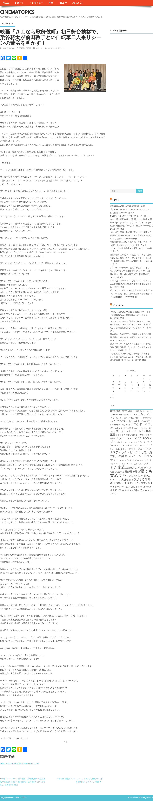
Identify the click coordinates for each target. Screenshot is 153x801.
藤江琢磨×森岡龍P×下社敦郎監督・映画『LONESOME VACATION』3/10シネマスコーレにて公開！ (130, 209)
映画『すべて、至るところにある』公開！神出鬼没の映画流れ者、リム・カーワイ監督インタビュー (130, 347)
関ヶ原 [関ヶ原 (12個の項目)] (138, 490)
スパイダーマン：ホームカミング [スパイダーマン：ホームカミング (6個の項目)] (127, 442)
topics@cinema (8, 48)
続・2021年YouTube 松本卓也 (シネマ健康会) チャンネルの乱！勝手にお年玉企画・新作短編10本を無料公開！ (131, 293)
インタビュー (36, 2)
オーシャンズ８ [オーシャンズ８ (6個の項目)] (126, 428)
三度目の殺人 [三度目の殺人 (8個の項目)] (131, 467)
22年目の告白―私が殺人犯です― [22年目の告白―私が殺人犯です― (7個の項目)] (123, 411)
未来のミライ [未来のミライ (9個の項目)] (134, 483)
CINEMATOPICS (17, 12)
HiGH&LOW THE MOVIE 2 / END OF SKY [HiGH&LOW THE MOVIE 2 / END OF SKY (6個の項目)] (126, 414)
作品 (51, 2)
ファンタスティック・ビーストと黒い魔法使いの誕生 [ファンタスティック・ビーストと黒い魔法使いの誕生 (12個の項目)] (131, 452)
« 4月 (112, 397)
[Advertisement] (131, 109)
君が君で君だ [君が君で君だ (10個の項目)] (132, 471)
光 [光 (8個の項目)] (123, 471)
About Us (77, 2)
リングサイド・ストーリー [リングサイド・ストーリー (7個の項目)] (120, 464)
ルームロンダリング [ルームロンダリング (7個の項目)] (138, 464)
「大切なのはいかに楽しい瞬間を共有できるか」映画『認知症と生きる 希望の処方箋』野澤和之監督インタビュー (130, 356)
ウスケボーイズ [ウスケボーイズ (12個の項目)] (140, 424)
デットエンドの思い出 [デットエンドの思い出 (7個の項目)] (127, 445)
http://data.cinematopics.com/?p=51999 (19, 763)
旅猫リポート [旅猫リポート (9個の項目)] (120, 483)
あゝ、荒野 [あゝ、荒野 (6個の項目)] (123, 418)
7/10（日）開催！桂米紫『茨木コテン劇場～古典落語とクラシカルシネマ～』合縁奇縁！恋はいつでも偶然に (130, 235)
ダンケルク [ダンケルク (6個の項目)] (143, 442)
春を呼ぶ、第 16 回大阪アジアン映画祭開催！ (130, 274)
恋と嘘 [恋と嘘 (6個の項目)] (131, 480)
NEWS (6, 2)
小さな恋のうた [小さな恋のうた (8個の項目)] (134, 476)
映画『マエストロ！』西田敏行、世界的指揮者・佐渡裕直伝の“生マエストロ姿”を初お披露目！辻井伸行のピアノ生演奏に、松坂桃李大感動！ (22, 781)
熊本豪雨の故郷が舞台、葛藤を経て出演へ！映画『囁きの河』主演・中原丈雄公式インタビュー (130, 337)
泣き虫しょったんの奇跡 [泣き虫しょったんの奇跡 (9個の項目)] (138, 486)
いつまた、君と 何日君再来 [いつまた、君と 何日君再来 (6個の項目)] (138, 418)
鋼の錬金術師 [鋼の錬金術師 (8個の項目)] (128, 490)
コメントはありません (55, 48)
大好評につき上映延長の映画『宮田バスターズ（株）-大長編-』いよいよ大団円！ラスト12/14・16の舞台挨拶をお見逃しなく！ (130, 245)
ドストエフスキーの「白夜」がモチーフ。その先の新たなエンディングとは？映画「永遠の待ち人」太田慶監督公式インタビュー (130, 324)
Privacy (63, 2)
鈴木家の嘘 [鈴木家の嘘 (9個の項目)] (115, 490)
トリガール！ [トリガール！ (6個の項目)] (140, 445)
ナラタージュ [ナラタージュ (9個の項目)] (135, 448)
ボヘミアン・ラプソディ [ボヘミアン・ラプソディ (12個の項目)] (131, 458)
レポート (19, 2)
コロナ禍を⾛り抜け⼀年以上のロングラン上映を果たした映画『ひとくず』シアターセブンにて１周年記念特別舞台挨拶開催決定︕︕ (130, 258)
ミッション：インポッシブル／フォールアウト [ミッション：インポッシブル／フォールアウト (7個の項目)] (133, 460)
